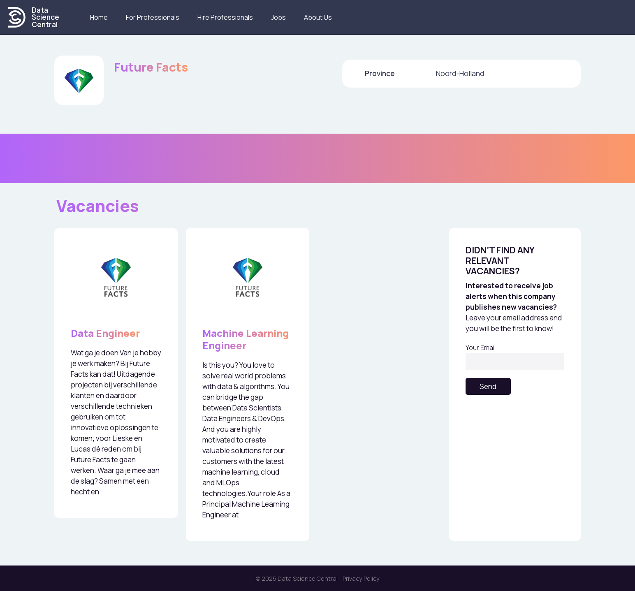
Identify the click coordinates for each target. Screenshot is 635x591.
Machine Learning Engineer (245, 339)
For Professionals (152, 17)
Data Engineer (105, 333)
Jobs (278, 17)
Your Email (515, 356)
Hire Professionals (225, 17)
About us (318, 17)
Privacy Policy (361, 578)
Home (99, 17)
